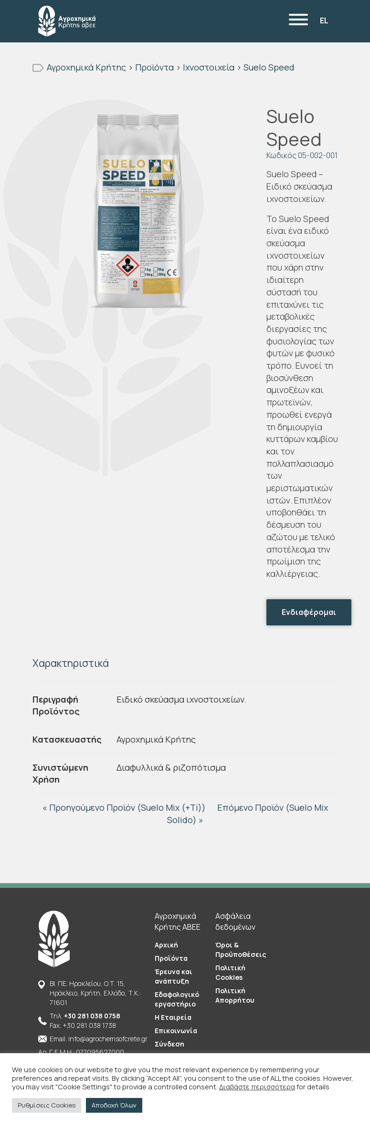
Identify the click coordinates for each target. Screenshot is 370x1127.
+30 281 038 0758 (92, 1015)
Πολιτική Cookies (230, 972)
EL (324, 20)
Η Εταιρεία (173, 1017)
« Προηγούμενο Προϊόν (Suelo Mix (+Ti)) (125, 807)
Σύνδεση (169, 1043)
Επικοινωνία (176, 1030)
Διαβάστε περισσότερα (257, 1086)
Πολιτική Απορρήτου (234, 995)
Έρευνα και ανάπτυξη (173, 976)
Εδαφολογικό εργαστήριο (177, 999)
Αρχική (166, 944)
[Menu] (298, 21)
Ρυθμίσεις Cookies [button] (46, 1105)
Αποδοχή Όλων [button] (114, 1105)
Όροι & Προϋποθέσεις (240, 949)
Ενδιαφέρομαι (309, 612)
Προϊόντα (171, 958)
